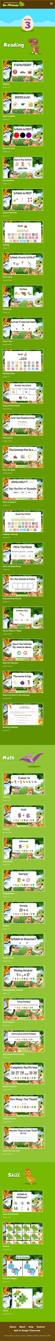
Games (13, 1327)
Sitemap (30, 1336)
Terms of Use (20, 1336)
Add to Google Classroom (27, 1330)
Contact (41, 1327)
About (22, 1327)
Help (31, 1327)
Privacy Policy (9, 1336)
